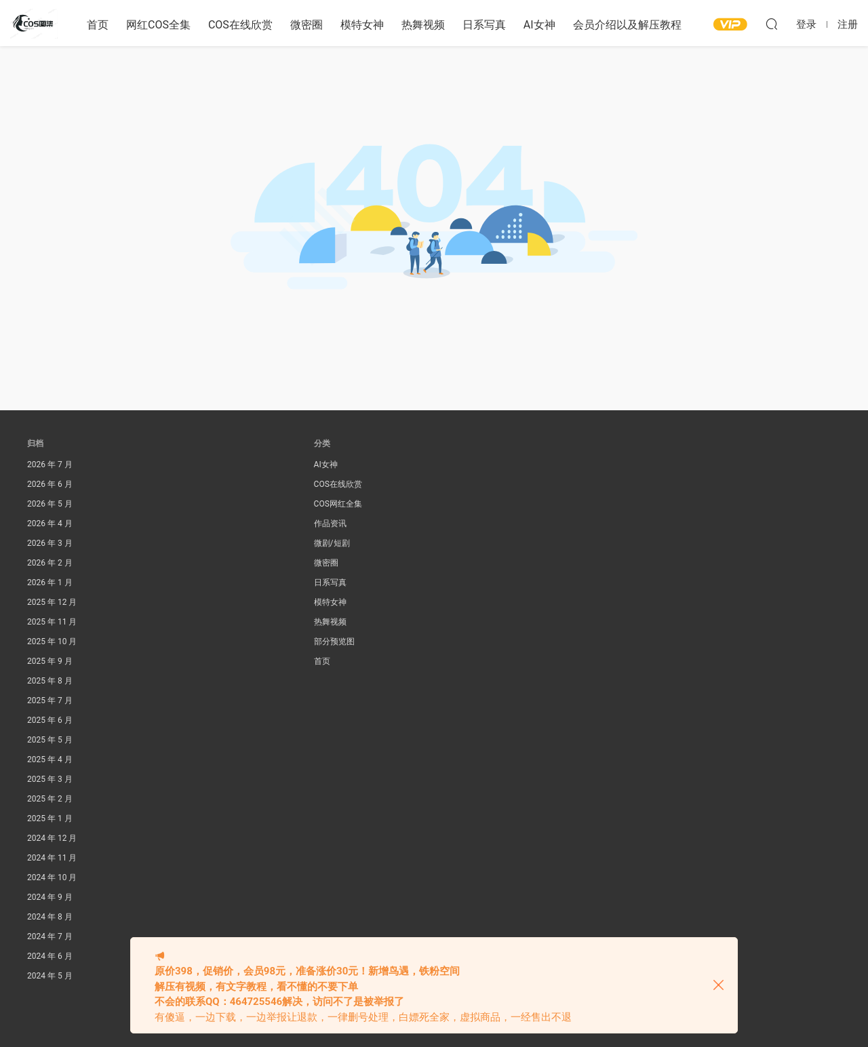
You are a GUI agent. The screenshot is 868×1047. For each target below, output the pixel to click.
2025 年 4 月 (50, 759)
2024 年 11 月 (52, 858)
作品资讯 (330, 523)
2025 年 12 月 (52, 602)
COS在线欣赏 (240, 24)
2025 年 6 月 (50, 720)
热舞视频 (423, 24)
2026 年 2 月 (50, 563)
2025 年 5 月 (50, 740)
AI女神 (539, 24)
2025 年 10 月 (52, 641)
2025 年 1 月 (50, 818)
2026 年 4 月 (50, 523)
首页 (97, 24)
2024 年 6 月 (50, 956)
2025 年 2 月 (50, 799)
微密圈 (306, 24)
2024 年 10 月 (52, 877)
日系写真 (484, 24)
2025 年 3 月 (50, 779)
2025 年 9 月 (50, 661)
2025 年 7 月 (50, 700)
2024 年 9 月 (50, 897)
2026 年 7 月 (50, 464)
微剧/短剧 (332, 543)
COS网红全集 (338, 504)
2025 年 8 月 (50, 681)
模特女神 (362, 24)
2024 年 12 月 (52, 838)
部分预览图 (334, 641)
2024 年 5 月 (50, 976)
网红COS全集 (158, 24)
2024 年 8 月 (50, 917)
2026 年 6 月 (50, 484)
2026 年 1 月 (50, 582)
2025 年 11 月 (52, 622)
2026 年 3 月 (50, 543)
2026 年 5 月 (50, 504)
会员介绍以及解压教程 (627, 24)
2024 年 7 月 (50, 936)
